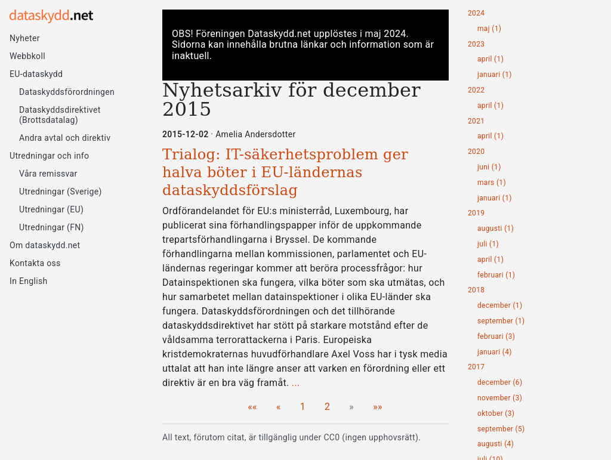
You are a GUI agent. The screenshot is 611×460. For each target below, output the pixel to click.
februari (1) (496, 275)
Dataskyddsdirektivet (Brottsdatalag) (60, 114)
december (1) (499, 306)
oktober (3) (495, 414)
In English (29, 281)
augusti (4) (495, 444)
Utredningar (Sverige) (60, 191)
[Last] (377, 406)
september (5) (501, 429)
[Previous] (279, 406)
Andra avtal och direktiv (64, 138)
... (296, 382)
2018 (476, 290)
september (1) (501, 321)
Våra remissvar (48, 173)
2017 (476, 367)
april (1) (490, 59)
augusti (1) (495, 229)
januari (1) (494, 75)
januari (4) (494, 352)
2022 (476, 90)
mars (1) (491, 183)
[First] (252, 406)
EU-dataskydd (36, 74)
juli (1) (488, 244)
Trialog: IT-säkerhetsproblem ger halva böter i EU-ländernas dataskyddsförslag (285, 172)
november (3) (499, 398)
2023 (476, 44)
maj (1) (489, 29)
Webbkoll (27, 56)
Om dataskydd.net (45, 245)
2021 (476, 121)
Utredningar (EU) (51, 209)
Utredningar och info (49, 155)
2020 (476, 152)
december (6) (499, 383)
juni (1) (489, 167)
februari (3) (496, 337)
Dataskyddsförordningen (67, 92)
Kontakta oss (35, 263)
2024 (476, 13)
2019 (476, 213)
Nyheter (25, 38)
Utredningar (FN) (51, 227)
